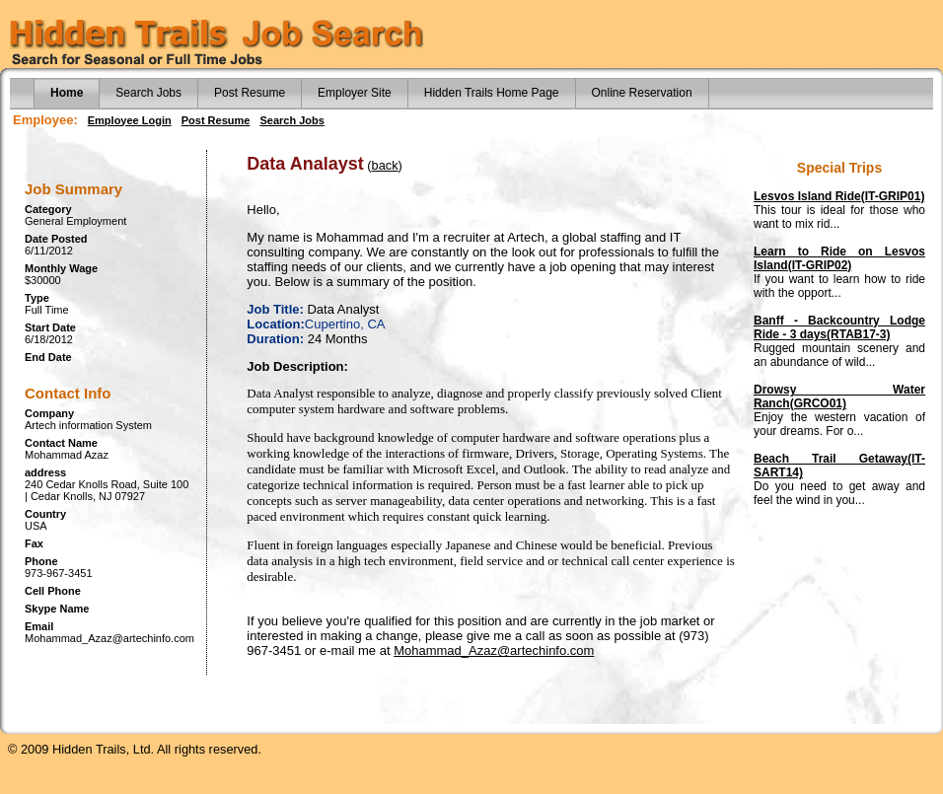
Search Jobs (148, 93)
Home (66, 93)
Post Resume (249, 93)
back (385, 165)
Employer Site (355, 93)
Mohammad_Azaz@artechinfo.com (494, 650)
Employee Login (130, 120)
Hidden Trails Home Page (491, 93)
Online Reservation (642, 93)
